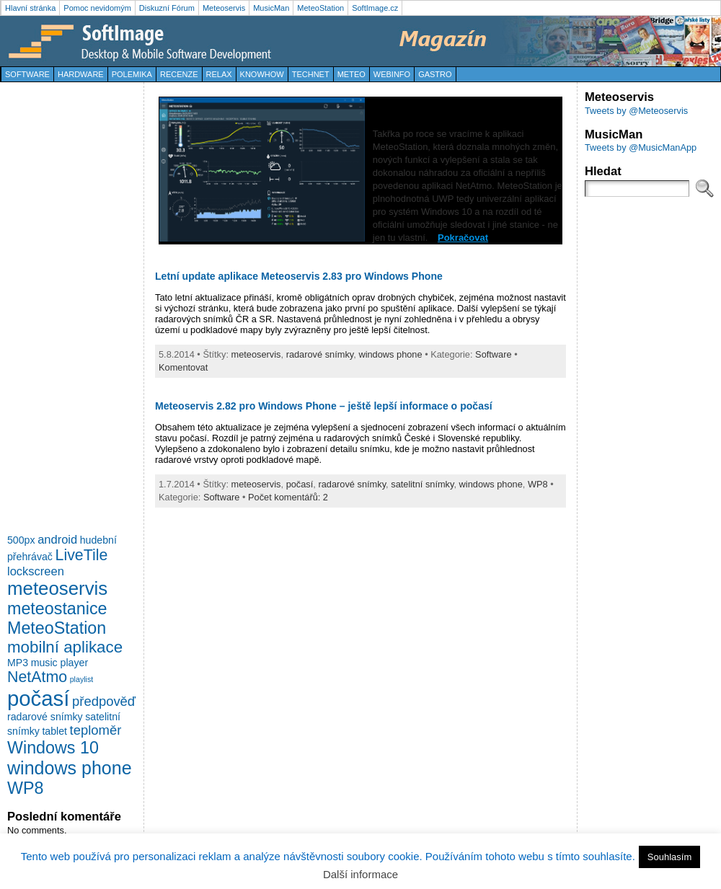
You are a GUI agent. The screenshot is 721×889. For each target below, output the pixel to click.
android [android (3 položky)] (57, 539)
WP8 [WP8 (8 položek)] (25, 788)
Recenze (179, 74)
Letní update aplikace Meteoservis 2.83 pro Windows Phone (299, 276)
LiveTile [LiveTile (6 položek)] (82, 555)
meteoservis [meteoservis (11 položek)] (57, 588)
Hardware (81, 74)
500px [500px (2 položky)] (21, 540)
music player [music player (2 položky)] (59, 662)
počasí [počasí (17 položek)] (38, 698)
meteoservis (256, 354)
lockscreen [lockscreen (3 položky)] (35, 571)
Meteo (351, 74)
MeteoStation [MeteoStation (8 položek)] (56, 628)
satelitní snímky (422, 484)
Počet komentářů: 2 (288, 497)
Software (27, 74)
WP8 (538, 484)
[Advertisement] (65, 305)
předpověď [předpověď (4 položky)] (104, 701)
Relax (219, 74)
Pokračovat (463, 237)
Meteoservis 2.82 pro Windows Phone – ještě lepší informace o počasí (323, 406)
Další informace (360, 874)
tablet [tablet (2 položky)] (54, 731)
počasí (300, 484)
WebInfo (391, 74)
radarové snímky (320, 354)
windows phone (390, 354)
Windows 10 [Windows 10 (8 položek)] (53, 747)
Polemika (132, 74)
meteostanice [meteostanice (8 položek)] (57, 608)
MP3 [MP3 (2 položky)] (17, 662)
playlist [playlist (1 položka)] (82, 679)
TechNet (310, 74)
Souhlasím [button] (669, 857)
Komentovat (183, 367)
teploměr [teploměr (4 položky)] (96, 730)
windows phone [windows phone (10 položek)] (69, 768)
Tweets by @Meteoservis (636, 110)
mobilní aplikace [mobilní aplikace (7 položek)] (65, 647)
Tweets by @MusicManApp (640, 147)
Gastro (434, 74)
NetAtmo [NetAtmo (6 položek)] (37, 677)
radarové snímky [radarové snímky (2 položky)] (45, 716)
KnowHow (262, 74)
